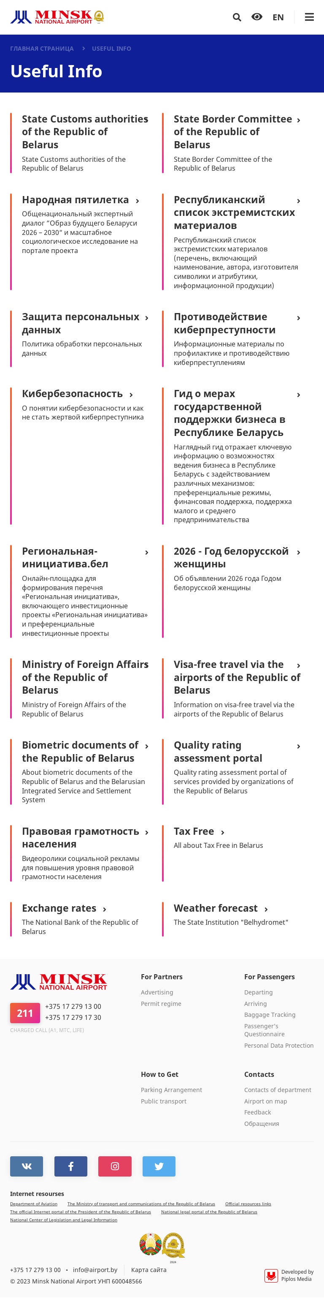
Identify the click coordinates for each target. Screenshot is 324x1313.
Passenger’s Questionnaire (264, 1047)
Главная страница (42, 48)
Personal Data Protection (279, 1062)
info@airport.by (95, 1286)
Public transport (163, 1118)
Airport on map (265, 1118)
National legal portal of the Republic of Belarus (209, 1228)
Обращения (261, 1140)
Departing (258, 1009)
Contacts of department (277, 1106)
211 (25, 1029)
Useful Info (111, 48)
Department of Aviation (33, 1220)
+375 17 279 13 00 (73, 1023)
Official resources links (248, 1220)
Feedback (257, 1129)
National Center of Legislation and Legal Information (63, 1236)
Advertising (157, 1009)
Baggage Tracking (270, 1031)
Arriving (255, 1020)
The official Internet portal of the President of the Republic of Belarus (80, 1228)
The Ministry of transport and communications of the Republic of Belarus (141, 1220)
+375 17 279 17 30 (73, 1034)
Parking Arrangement (171, 1106)
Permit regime (161, 1020)
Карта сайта (149, 1286)
